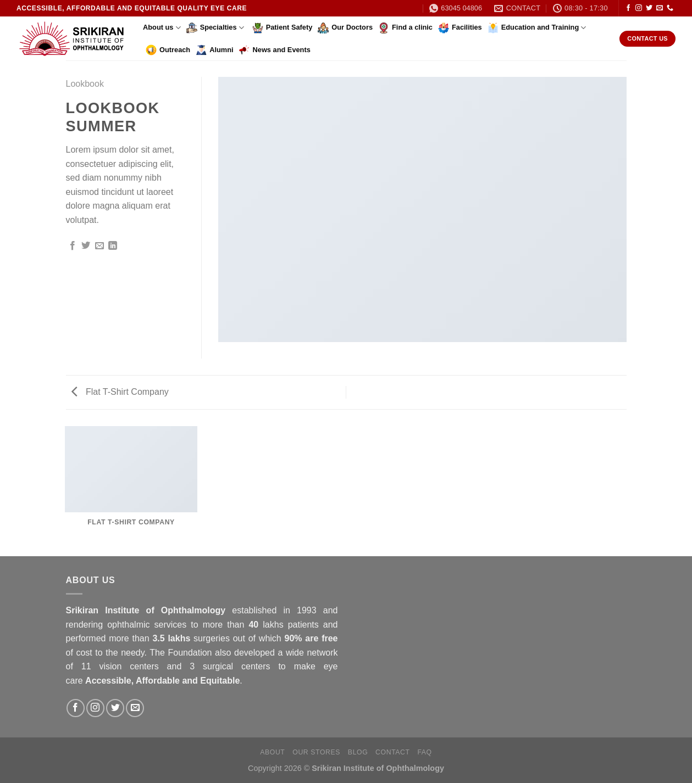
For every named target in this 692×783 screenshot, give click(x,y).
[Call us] (670, 8)
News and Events (275, 49)
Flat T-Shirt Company (120, 391)
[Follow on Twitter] (649, 8)
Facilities (460, 28)
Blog (358, 752)
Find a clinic (405, 28)
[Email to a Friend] (99, 246)
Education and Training (537, 28)
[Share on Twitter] (85, 246)
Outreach (168, 49)
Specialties (215, 28)
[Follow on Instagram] (638, 8)
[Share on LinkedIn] (112, 246)
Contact (392, 752)
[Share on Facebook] (72, 246)
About (272, 752)
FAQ (424, 752)
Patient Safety (282, 28)
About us (162, 28)
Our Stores (316, 752)
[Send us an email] (659, 8)
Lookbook (85, 83)
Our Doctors (345, 28)
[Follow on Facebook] (628, 8)
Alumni (214, 49)
